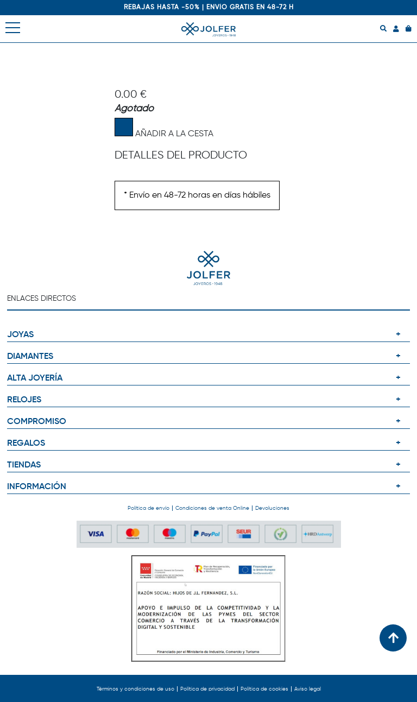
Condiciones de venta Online (212, 508)
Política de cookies (264, 689)
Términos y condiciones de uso (135, 689)
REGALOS (26, 443)
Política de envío (148, 508)
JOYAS (20, 335)
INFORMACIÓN (36, 487)
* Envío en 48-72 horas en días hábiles (197, 195)
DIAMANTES (30, 356)
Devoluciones (272, 508)
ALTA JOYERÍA (34, 378)
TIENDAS (24, 465)
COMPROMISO (36, 422)
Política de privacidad (207, 689)
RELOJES (24, 400)
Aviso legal (307, 689)
